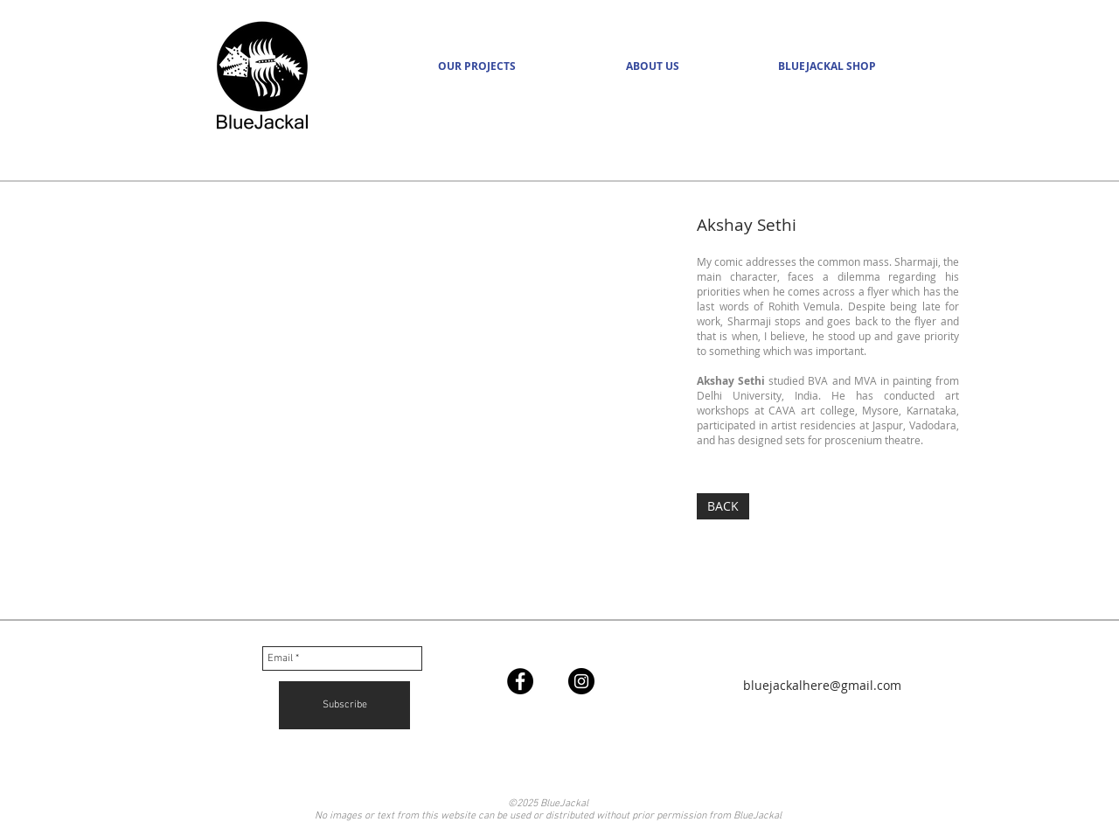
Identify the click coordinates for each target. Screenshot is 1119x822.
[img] (402, 414)
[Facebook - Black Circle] (520, 681)
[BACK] (723, 506)
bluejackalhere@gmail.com (822, 685)
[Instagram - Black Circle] (581, 681)
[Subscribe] (344, 705)
